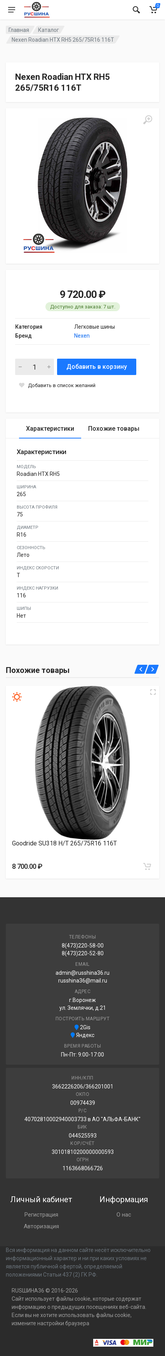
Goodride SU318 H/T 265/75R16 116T (64, 843)
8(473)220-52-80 (83, 953)
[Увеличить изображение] (153, 692)
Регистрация (41, 1214)
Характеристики (50, 428)
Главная (19, 30)
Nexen (82, 336)
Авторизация (41, 1226)
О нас (123, 1214)
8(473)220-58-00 (83, 945)
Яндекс (82, 1035)
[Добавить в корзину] (147, 866)
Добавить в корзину (96, 366)
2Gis (82, 1027)
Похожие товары (113, 428)
